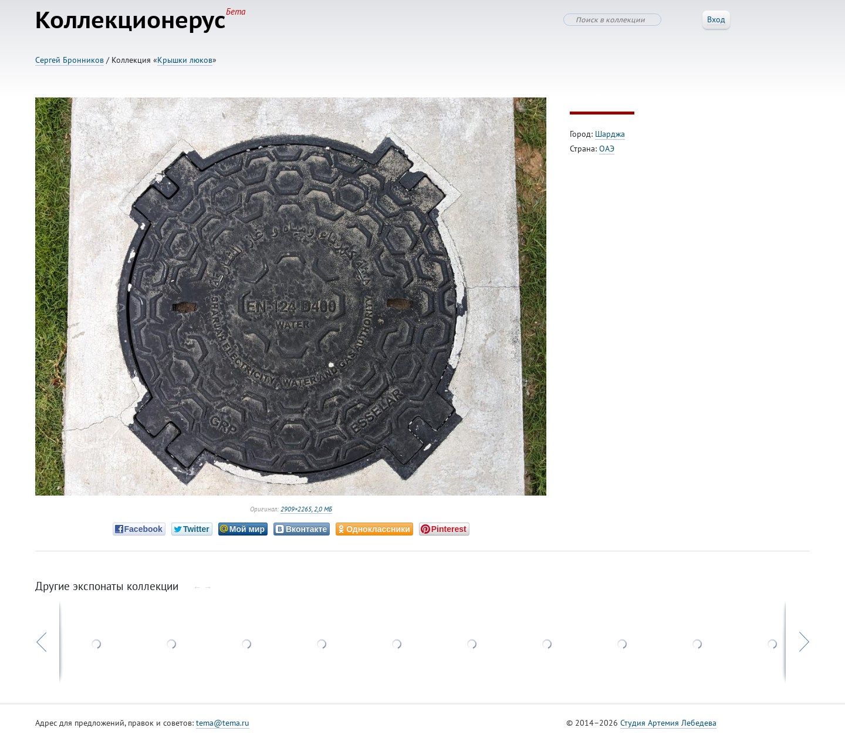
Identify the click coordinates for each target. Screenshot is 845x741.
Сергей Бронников (69, 60)
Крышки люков (184, 60)
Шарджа (610, 134)
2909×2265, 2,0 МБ (306, 509)
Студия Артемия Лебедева (668, 723)
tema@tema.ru (222, 723)
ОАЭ (606, 148)
